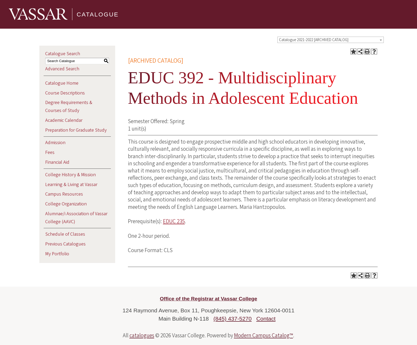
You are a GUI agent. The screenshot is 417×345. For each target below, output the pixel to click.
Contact (266, 319)
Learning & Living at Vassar (71, 184)
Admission (55, 142)
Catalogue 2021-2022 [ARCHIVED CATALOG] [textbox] (313, 40)
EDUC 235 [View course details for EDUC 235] (174, 221)
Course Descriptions (65, 93)
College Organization (66, 204)
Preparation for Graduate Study (76, 130)
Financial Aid (57, 162)
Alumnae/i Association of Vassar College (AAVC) (76, 217)
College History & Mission (70, 174)
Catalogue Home (61, 83)
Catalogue (98, 14)
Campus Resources (64, 194)
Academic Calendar (63, 120)
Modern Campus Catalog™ (263, 335)
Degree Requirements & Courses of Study (68, 106)
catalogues (142, 335)
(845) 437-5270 (233, 319)
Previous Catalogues (65, 244)
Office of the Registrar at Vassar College (208, 298)
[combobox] (330, 40)
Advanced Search (62, 69)
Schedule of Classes (65, 234)
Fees (50, 152)
